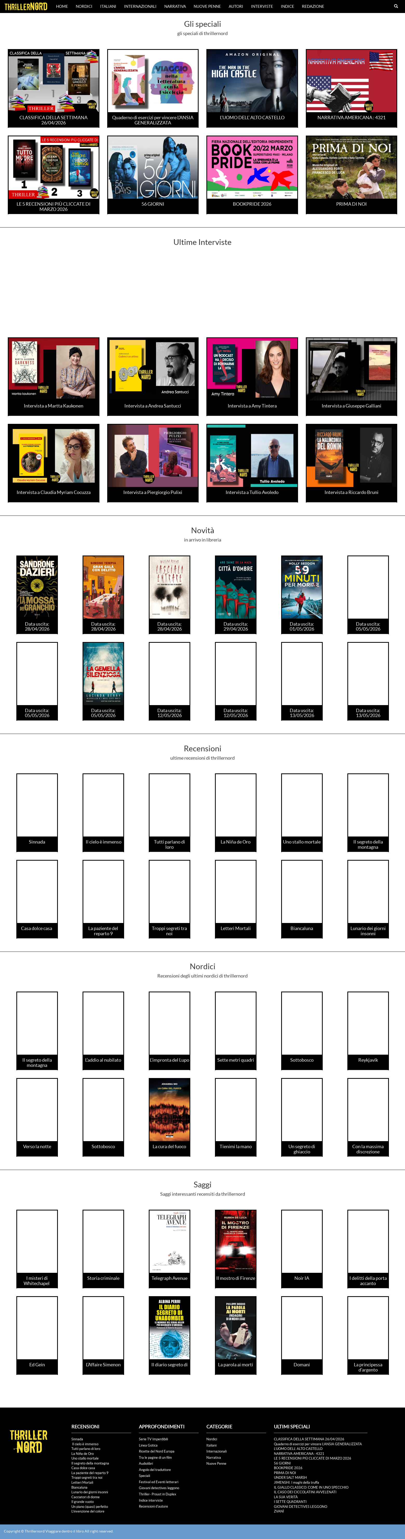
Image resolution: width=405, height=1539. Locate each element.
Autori (236, 6)
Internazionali (140, 6)
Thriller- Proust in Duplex (157, 1494)
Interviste (262, 6)
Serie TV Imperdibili (153, 1439)
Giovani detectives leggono (159, 1488)
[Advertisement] (202, 298)
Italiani (108, 6)
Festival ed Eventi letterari (158, 1482)
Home (62, 6)
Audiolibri (146, 1464)
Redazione (313, 6)
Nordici (84, 6)
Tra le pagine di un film (155, 1458)
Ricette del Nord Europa (156, 1451)
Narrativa (175, 6)
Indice (287, 6)
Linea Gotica (148, 1445)
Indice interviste (151, 1500)
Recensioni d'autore (153, 1506)
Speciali (144, 1476)
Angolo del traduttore (155, 1470)
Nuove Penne (207, 6)
